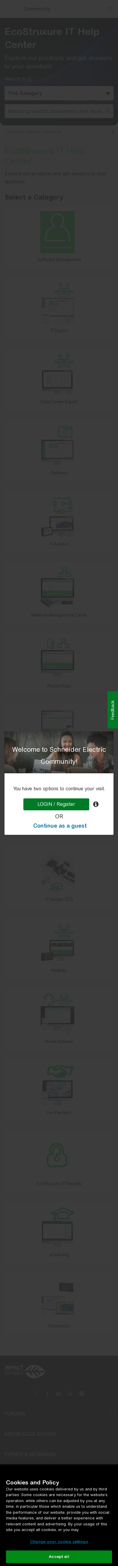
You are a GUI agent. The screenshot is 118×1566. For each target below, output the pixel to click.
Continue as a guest (60, 826)
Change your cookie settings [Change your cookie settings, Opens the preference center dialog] (59, 1541)
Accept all (59, 1556)
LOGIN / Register (56, 804)
